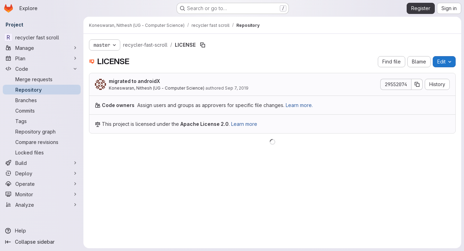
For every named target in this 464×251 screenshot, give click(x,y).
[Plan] (42, 58)
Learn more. (299, 105)
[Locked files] (42, 152)
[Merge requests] (42, 79)
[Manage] (42, 48)
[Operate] (42, 184)
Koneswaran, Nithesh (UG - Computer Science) (156, 88)
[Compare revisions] (42, 142)
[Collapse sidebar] (42, 242)
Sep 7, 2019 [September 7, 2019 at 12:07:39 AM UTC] (237, 88)
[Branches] (42, 100)
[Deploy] (42, 173)
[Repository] (42, 89)
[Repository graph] (42, 131)
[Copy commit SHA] (417, 84)
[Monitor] (42, 194)
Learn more (244, 124)
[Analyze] (42, 205)
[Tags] (42, 121)
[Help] (42, 231)
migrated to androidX (134, 81)
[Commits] (42, 110)
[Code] (42, 69)
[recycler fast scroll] (42, 37)
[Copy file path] (202, 45)
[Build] (42, 163)
